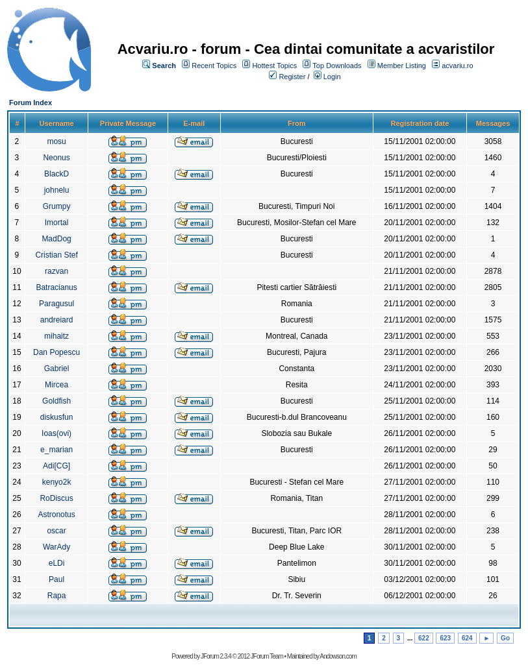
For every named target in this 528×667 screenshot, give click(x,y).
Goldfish (56, 401)
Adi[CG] (56, 465)
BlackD (56, 173)
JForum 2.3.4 (216, 656)
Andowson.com (338, 656)
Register (292, 76)
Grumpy (57, 206)
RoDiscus (56, 498)
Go (505, 638)
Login (332, 76)
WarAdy (56, 547)
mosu (56, 141)
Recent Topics (214, 65)
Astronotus (56, 514)
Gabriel (56, 368)
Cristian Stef (56, 255)
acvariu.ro (457, 65)
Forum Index (30, 102)
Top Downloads (336, 65)
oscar (56, 530)
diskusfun (56, 417)
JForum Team (267, 656)
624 (467, 638)
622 (423, 638)
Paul (56, 579)
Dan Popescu (56, 352)
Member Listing (401, 65)
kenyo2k (56, 482)
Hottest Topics (274, 65)
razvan (56, 271)
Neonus (56, 157)
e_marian (56, 449)
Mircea (56, 384)
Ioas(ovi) (56, 433)
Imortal (57, 222)
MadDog (56, 238)
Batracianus (56, 287)
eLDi (57, 563)
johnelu (56, 190)
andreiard (56, 319)
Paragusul (56, 303)
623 (445, 638)
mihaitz (56, 336)
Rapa (56, 595)
